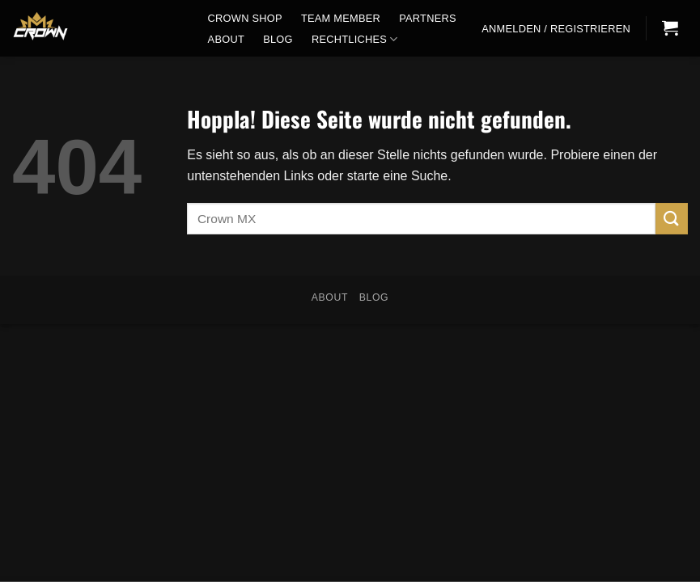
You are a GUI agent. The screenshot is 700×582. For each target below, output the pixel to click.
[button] (556, 29)
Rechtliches (355, 39)
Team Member (340, 18)
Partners (427, 18)
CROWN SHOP (245, 18)
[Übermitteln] (671, 218)
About (226, 39)
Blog (278, 39)
